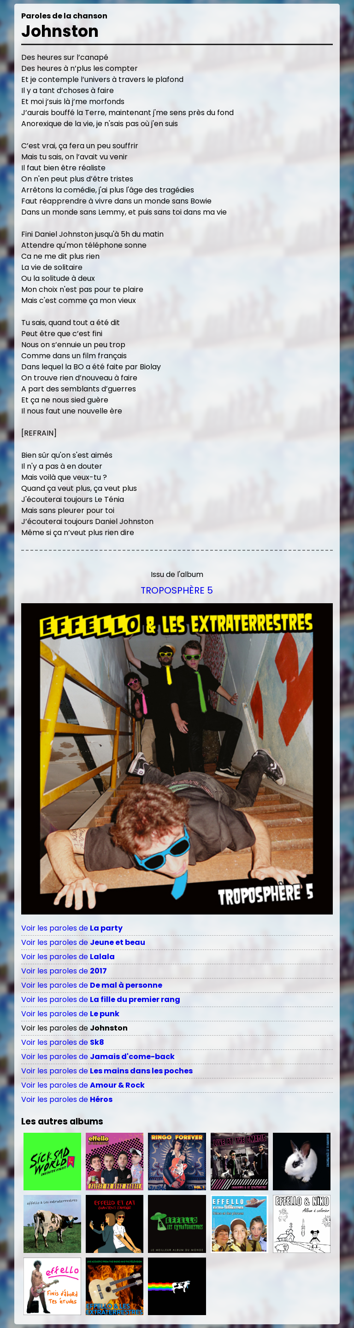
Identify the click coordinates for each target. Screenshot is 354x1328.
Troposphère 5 (177, 590)
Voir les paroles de (72, 928)
